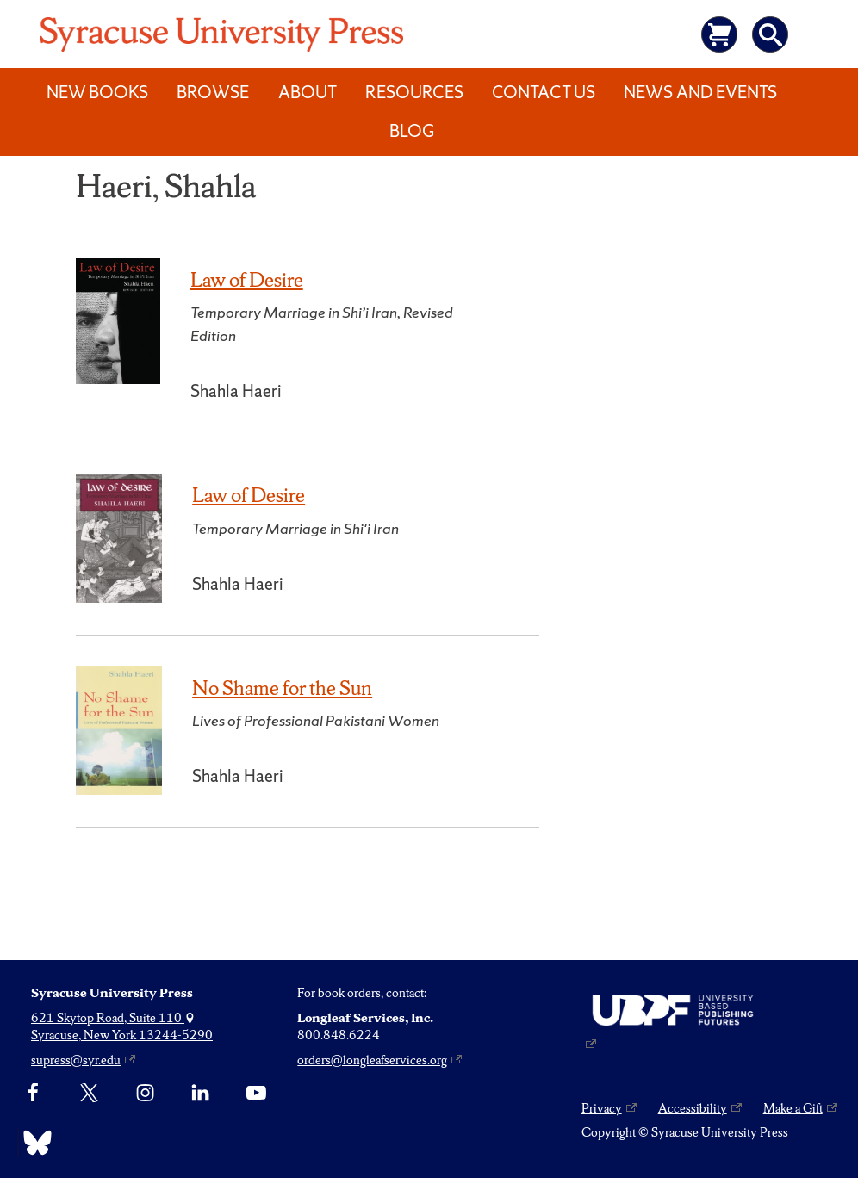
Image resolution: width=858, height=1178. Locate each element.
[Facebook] (33, 1093)
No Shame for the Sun (282, 688)
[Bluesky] (33, 1143)
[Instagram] (145, 1093)
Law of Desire (246, 280)
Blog (411, 131)
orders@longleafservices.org (372, 1060)
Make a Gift (793, 1108)
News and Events (700, 92)
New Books (97, 92)
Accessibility (692, 1108)
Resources (414, 92)
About (307, 92)
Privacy (601, 1108)
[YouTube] (256, 1093)
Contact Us (543, 92)
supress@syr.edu (76, 1060)
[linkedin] (200, 1093)
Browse (213, 92)
